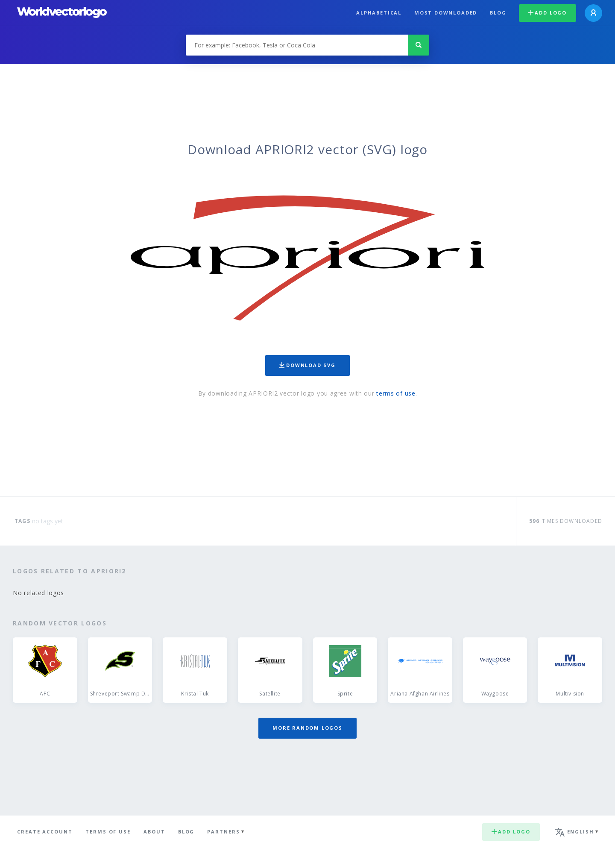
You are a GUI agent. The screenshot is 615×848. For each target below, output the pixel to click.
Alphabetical (378, 12)
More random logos (307, 728)
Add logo (547, 12)
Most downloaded (445, 12)
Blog (498, 12)
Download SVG (307, 365)
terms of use (395, 393)
